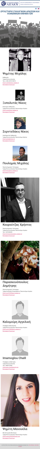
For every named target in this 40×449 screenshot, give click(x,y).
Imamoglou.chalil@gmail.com (10, 367)
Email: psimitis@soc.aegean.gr (11, 83)
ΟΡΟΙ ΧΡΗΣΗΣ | (32, 445)
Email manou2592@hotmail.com (11, 436)
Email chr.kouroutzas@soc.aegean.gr (12, 234)
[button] (20, 18)
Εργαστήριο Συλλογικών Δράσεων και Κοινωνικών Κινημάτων (20, 12)
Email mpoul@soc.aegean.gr (10, 170)
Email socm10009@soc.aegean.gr (12, 329)
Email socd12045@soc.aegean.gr (11, 293)
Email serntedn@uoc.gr (9, 139)
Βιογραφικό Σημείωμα (9, 84)
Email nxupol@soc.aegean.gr (10, 110)
